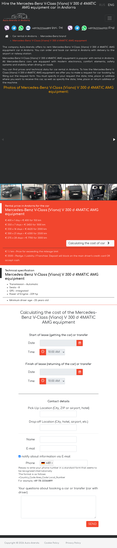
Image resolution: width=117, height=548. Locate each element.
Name (30, 439)
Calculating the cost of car (89, 243)
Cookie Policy (51, 543)
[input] (58, 343)
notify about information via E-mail (44, 456)
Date (31, 343)
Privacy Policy (73, 543)
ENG (111, 5)
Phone (30, 463)
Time (31, 352)
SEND (92, 524)
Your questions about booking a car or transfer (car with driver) (58, 490)
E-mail (30, 448)
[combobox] (47, 463)
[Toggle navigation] (109, 18)
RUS (102, 5)
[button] (114, 139)
